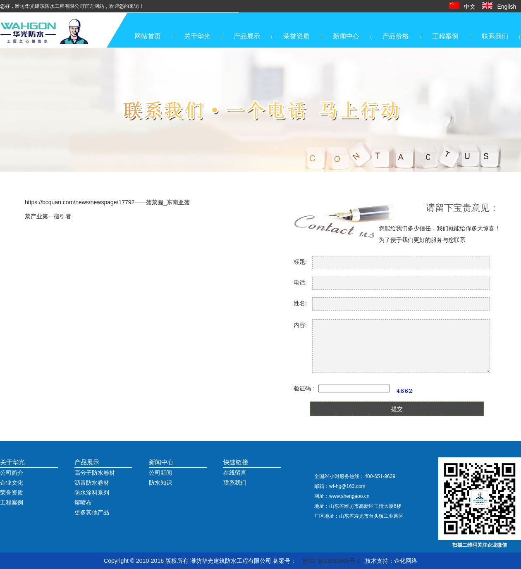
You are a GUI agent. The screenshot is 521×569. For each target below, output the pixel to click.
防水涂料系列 (91, 492)
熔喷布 (83, 502)
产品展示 (247, 36)
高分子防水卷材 (94, 472)
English (501, 6)
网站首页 (147, 36)
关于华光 (197, 36)
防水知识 (160, 482)
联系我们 (495, 36)
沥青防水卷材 (91, 482)
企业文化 (11, 482)
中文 (464, 6)
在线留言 (234, 472)
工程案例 (445, 36)
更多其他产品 (91, 512)
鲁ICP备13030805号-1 (331, 560)
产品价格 (395, 36)
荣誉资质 (296, 36)
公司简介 (11, 472)
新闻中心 (346, 36)
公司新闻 (160, 472)
